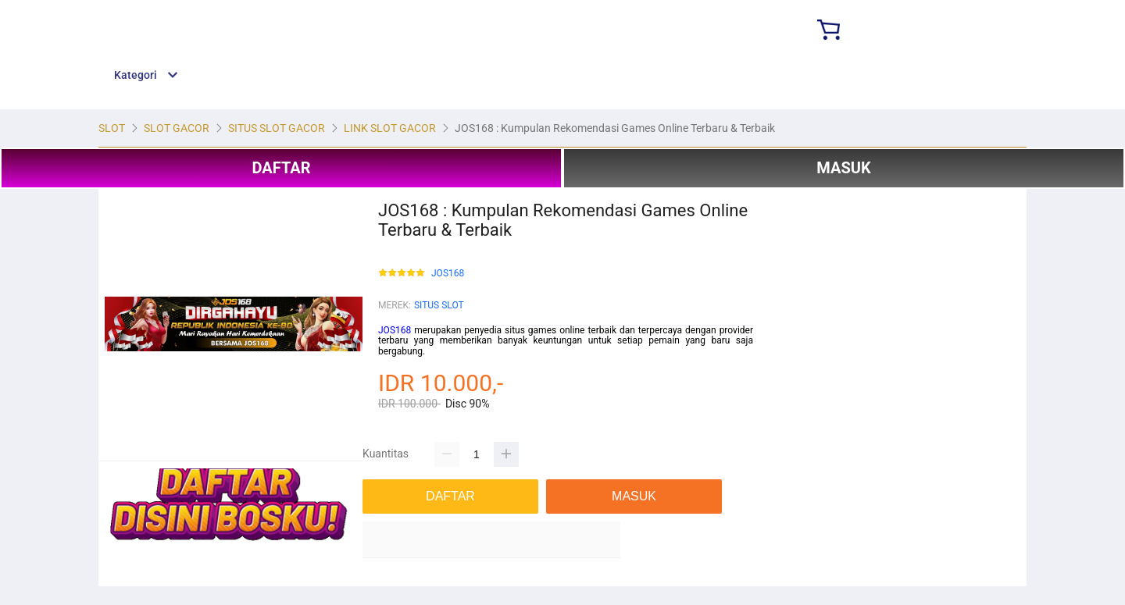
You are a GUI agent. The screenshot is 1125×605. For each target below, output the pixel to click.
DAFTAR (281, 167)
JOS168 (447, 274)
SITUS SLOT (439, 305)
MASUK (843, 167)
